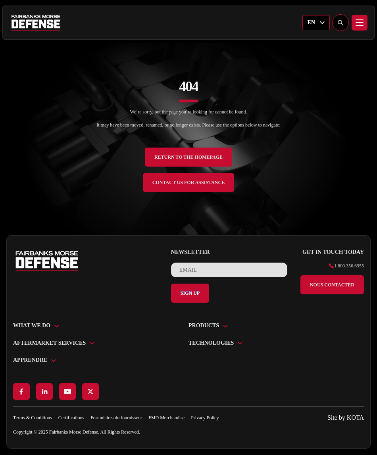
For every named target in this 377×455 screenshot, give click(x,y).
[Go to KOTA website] (345, 417)
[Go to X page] (90, 391)
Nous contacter (332, 285)
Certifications (71, 417)
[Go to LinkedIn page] (44, 391)
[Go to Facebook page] (21, 391)
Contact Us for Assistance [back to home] (188, 182)
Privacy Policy (205, 417)
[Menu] (359, 23)
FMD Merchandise (166, 417)
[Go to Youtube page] (67, 391)
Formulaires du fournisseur (116, 417)
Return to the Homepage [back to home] (188, 157)
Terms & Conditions (32, 417)
